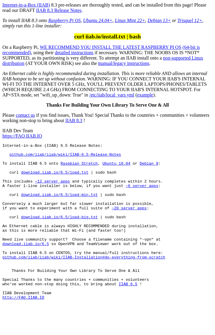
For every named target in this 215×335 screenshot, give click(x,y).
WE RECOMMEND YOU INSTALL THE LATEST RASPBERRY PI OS (110, 47)
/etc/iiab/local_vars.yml (111, 94)
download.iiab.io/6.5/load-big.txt (59, 232)
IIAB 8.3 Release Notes (58, 10)
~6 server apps (142, 194)
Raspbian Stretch (79, 167)
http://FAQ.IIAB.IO (23, 328)
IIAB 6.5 (128, 312)
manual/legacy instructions (123, 63)
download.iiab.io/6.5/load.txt (54, 178)
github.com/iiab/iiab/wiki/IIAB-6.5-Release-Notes (65, 157)
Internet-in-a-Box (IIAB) (26, 4)
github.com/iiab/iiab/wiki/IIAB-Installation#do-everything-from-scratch (83, 280)
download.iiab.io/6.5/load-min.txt (59, 205)
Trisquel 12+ (189, 20)
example (145, 94)
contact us (25, 115)
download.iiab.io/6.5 (25, 264)
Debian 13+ (159, 20)
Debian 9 (149, 167)
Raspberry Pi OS (64, 20)
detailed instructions (74, 52)
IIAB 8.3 (73, 120)
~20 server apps (129, 221)
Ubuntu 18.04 (116, 167)
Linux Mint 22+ (130, 20)
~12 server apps (52, 189)
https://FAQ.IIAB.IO (22, 135)
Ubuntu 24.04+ (98, 20)
